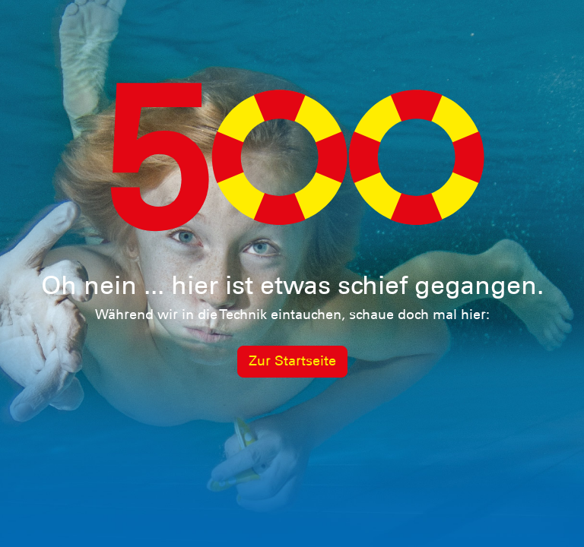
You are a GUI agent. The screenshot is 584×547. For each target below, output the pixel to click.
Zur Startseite (292, 361)
